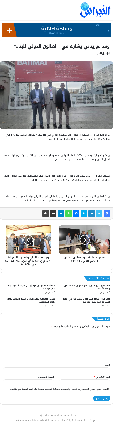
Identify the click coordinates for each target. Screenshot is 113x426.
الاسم (107, 365)
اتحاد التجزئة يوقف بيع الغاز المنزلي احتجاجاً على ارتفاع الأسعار (87, 287)
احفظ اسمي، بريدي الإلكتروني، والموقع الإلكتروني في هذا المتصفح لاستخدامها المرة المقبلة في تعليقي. (59, 389)
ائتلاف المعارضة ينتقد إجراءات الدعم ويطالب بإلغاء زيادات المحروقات (31, 300)
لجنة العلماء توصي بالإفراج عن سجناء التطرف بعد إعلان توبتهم (31, 287)
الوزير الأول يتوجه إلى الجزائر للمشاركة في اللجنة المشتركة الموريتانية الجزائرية (86, 300)
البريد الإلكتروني (102, 377)
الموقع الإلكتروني (46, 377)
